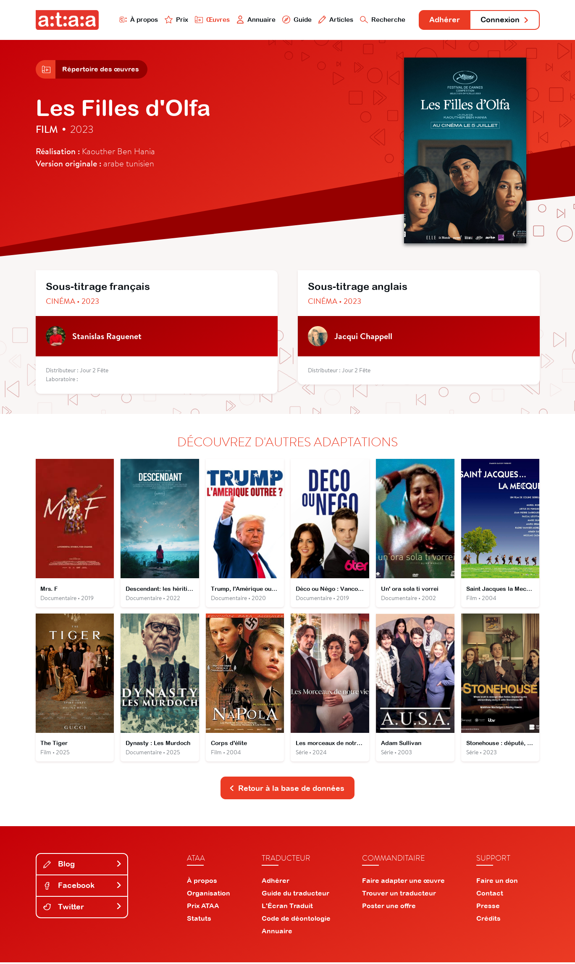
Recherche (381, 20)
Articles (334, 20)
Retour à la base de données (287, 789)
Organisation (208, 894)
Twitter (82, 908)
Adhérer (443, 20)
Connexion (504, 20)
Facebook (82, 886)
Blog (82, 865)
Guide (295, 20)
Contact (489, 894)
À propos (137, 20)
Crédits (488, 920)
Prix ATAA (203, 907)
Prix (175, 20)
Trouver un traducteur (399, 894)
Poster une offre (389, 907)
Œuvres (210, 20)
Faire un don (497, 882)
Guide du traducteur (295, 894)
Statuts (199, 920)
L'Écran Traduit (287, 907)
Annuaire (254, 20)
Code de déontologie (296, 920)
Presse (488, 907)
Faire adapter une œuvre (403, 882)
